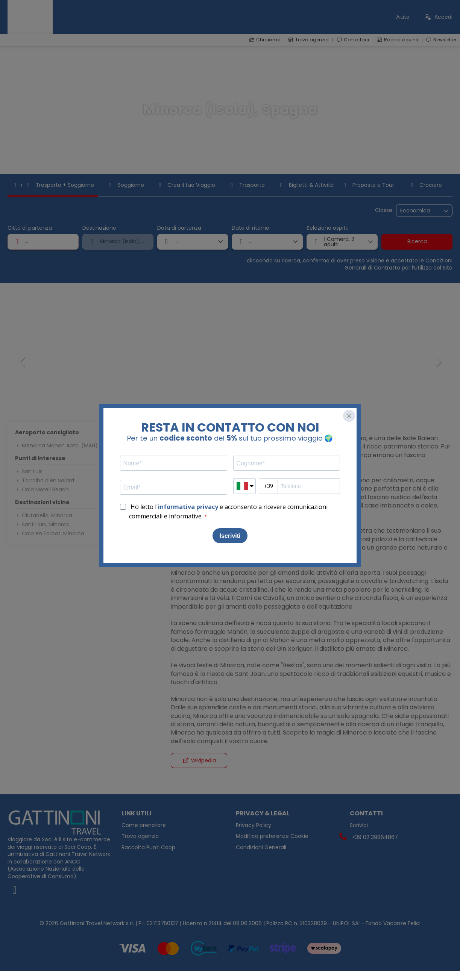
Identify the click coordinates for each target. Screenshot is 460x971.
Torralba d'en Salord (44, 480)
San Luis (29, 471)
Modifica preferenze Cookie (272, 836)
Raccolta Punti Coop (148, 847)
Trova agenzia (140, 836)
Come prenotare (143, 825)
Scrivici (359, 825)
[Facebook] (59, 890)
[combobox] (43, 242)
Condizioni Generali (261, 847)
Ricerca (417, 241)
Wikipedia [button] (199, 760)
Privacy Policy (253, 825)
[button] (22, 362)
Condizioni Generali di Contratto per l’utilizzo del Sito (398, 264)
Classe (383, 210)
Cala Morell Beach (42, 489)
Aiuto (403, 17)
